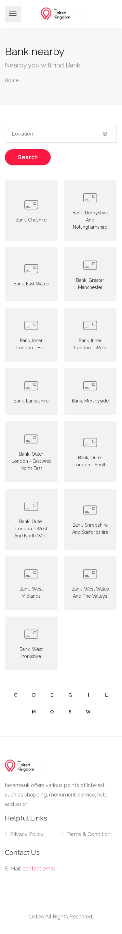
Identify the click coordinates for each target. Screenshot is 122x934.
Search (28, 157)
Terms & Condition (88, 834)
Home (12, 80)
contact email (39, 869)
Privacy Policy (27, 834)
